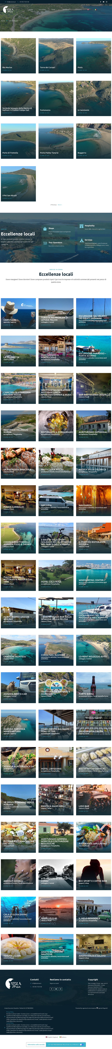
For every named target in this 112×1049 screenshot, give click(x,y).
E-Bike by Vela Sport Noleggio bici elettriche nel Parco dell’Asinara (56, 543)
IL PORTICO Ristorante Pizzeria (92, 544)
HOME (31, 10)
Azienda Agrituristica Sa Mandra (19, 769)
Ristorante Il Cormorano (57, 433)
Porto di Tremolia (10, 153)
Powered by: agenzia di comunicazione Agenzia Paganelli (92, 1009)
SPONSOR (66, 10)
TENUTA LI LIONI (12, 957)
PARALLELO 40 (49, 919)
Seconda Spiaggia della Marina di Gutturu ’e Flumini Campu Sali (17, 109)
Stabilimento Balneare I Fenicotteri (56, 731)
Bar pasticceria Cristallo (94, 396)
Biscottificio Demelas (92, 770)
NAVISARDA (85, 506)
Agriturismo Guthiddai (93, 433)
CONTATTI (78, 10)
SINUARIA (46, 506)
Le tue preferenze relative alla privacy (63, 1046)
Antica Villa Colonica (92, 470)
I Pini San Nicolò (9, 195)
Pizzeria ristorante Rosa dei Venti (19, 843)
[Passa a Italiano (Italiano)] (63, 1038)
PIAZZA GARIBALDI (14, 508)
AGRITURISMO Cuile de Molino (16, 619)
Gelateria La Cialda (91, 732)
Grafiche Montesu (15, 657)
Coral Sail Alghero (53, 656)
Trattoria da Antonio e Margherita (55, 694)
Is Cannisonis (83, 110)
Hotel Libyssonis (51, 770)
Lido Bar (84, 807)
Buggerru (82, 153)
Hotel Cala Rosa (51, 583)
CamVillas (10, 321)
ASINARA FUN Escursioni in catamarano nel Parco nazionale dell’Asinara (94, 616)
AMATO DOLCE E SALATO (92, 957)
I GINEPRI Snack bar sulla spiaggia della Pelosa (56, 619)
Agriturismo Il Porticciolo (50, 357)
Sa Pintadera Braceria (17, 470)
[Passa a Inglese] (88, 9)
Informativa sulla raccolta (36, 1046)
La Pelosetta (11, 358)
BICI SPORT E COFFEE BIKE (93, 882)
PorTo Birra (86, 695)
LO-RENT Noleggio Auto (93, 657)
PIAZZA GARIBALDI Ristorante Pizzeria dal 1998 (18, 580)
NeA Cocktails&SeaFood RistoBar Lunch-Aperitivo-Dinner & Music (56, 393)
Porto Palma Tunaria (49, 153)
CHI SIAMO (42, 10)
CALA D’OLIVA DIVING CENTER (15, 917)
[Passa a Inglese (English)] (52, 1038)
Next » (60, 205)
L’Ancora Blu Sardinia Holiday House (17, 394)
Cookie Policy (10, 1024)
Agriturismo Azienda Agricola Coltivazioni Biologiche (55, 842)
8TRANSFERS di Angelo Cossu (54, 881)
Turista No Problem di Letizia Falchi (54, 320)
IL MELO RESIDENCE (89, 919)
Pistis (80, 67)
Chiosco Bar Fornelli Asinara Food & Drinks (17, 544)
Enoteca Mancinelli (53, 807)
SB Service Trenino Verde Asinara (19, 804)
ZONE (55, 10)
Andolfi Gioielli (13, 882)
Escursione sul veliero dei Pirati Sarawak (93, 318)
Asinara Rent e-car (15, 695)
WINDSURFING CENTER (91, 581)
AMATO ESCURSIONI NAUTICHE (52, 954)
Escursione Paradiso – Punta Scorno (92, 355)
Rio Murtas (7, 67)
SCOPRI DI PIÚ (7, 70)
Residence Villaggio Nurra (16, 432)
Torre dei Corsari (47, 67)
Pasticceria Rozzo (52, 470)
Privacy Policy (10, 1013)
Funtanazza (45, 110)
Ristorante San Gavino (93, 844)
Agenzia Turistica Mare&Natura (14, 731)
